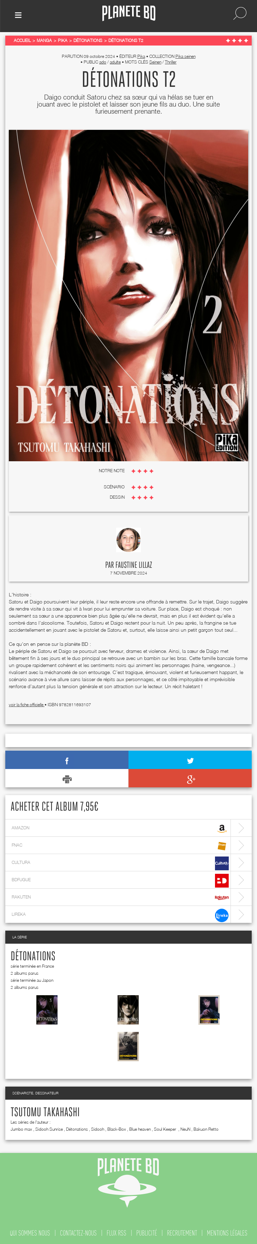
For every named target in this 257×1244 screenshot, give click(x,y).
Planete (128, 14)
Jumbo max (21, 1129)
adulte (115, 62)
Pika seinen (185, 56)
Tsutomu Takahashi (45, 1112)
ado (102, 62)
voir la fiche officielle (26, 704)
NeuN (185, 1129)
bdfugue (120, 881)
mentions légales (227, 1233)
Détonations (33, 956)
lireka (120, 915)
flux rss (116, 1233)
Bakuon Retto (206, 1129)
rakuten (120, 898)
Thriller (171, 62)
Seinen (155, 62)
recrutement (182, 1233)
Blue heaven (140, 1129)
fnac (120, 846)
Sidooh (97, 1129)
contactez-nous (78, 1233)
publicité (146, 1233)
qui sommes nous (30, 1233)
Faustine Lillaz (133, 565)
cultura (120, 863)
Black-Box (116, 1129)
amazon (120, 829)
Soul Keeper (165, 1129)
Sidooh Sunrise (49, 1129)
